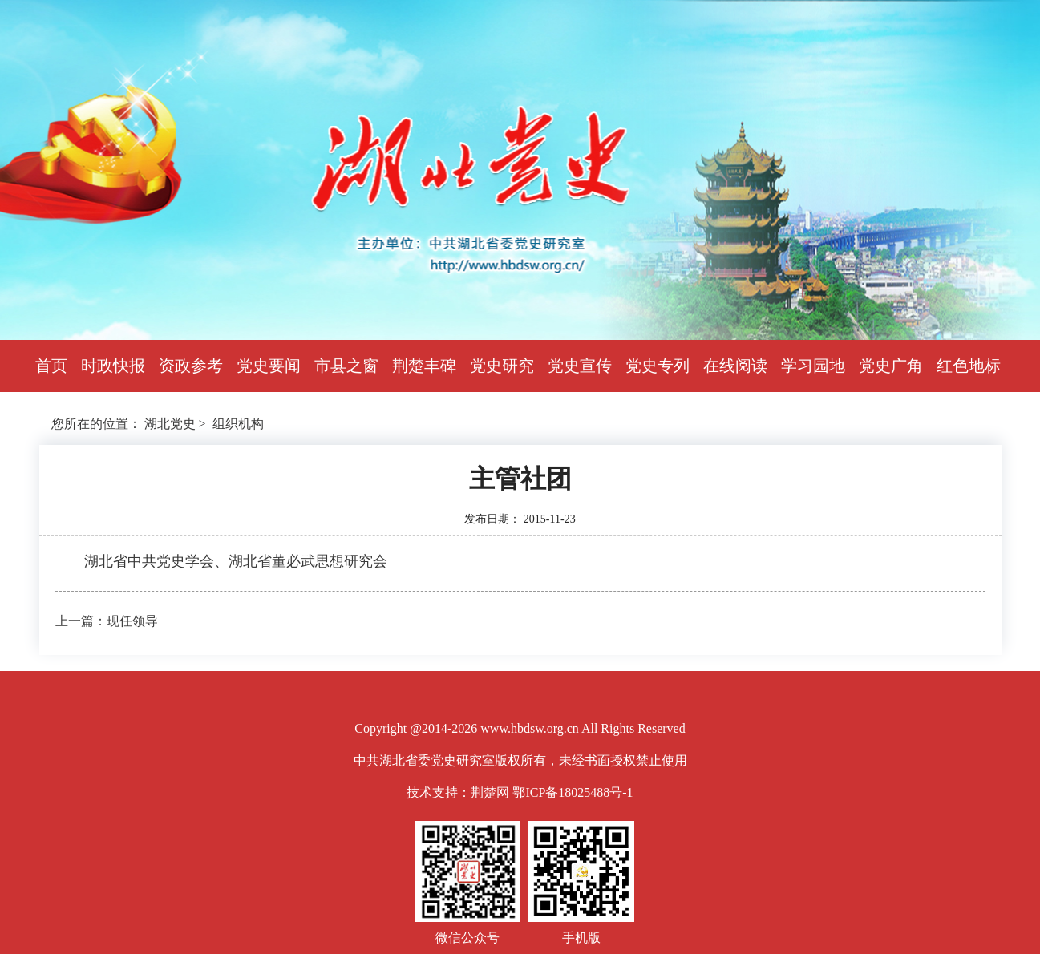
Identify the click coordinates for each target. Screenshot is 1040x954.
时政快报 (113, 365)
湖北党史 (170, 424)
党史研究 (502, 365)
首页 (51, 365)
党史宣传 (580, 365)
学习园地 (813, 365)
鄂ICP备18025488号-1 (572, 792)
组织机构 (238, 424)
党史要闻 (269, 365)
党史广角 (891, 365)
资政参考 (191, 365)
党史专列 (657, 365)
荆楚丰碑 (424, 365)
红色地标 (969, 365)
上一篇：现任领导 (106, 621)
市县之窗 (346, 365)
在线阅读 (735, 365)
